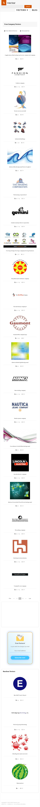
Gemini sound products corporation (20, 222)
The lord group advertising (20, 724)
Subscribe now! (20, 657)
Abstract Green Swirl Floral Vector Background (20, 502)
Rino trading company (20, 390)
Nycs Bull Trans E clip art (20, 695)
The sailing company (20, 530)
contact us (10, 804)
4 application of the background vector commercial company (20, 55)
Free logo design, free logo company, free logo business (20, 250)
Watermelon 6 (20, 783)
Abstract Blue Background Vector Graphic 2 (20, 167)
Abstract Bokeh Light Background (20, 362)
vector (11, 2)
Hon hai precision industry (20, 558)
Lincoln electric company (20, 474)
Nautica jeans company (20, 418)
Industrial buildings (20, 139)
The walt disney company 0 (20, 306)
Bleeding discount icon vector (20, 753)
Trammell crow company (20, 586)
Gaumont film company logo (20, 334)
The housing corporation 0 (20, 194)
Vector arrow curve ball (20, 111)
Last (30, 598)
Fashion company (20, 83)
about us (3, 804)
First (10, 598)
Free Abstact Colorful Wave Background (20, 446)
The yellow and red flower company (20, 278)
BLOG (34, 10)
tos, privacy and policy (20, 804)
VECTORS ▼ (22, 10)
